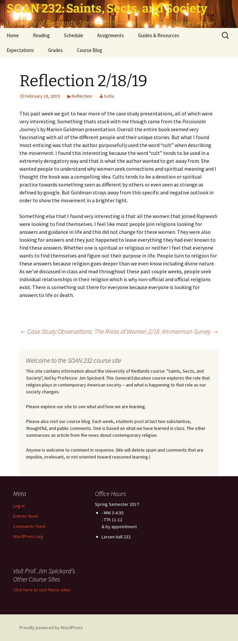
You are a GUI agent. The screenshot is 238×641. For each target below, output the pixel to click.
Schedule (73, 35)
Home (13, 35)
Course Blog (89, 50)
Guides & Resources (158, 35)
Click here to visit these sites (42, 590)
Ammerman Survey (190, 331)
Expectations (20, 50)
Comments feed (29, 526)
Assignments (110, 35)
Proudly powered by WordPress (51, 627)
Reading (41, 35)
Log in (19, 506)
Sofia (109, 96)
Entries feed (25, 516)
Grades (55, 50)
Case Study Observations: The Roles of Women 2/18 (89, 331)
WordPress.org (28, 536)
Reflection (82, 96)
